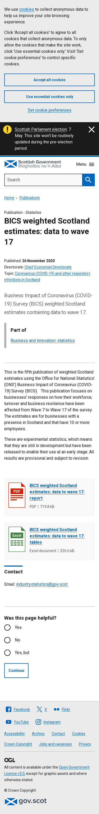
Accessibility (14, 734)
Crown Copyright (18, 744)
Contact (58, 734)
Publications (30, 198)
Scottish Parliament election (41, 129)
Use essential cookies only (49, 97)
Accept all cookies (50, 80)
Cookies (78, 734)
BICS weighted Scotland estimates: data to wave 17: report (57, 492)
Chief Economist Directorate (48, 267)
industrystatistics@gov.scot (42, 584)
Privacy (85, 744)
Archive (38, 734)
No (17, 639)
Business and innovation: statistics (43, 340)
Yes (18, 627)
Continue (16, 670)
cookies (26, 9)
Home (9, 198)
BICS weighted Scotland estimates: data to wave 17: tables (57, 536)
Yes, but (22, 652)
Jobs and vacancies (55, 744)
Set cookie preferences (49, 110)
